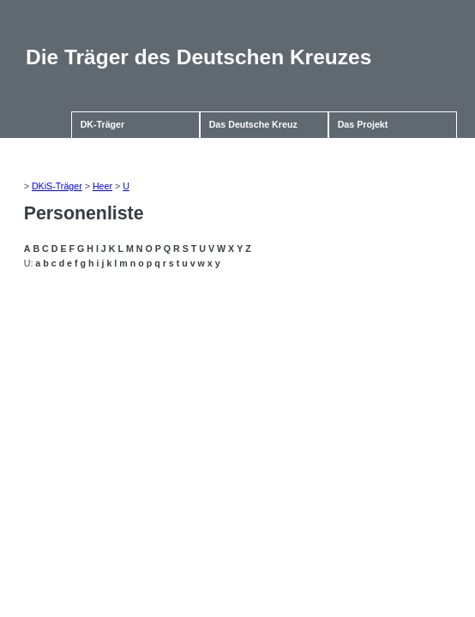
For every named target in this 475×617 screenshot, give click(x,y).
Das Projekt (363, 124)
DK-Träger (103, 124)
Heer (102, 186)
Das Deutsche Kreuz (253, 124)
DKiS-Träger (57, 186)
